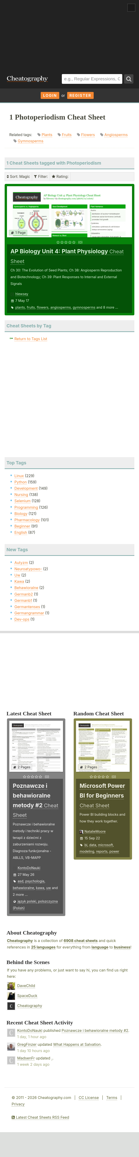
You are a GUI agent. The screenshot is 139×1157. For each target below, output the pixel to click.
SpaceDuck (27, 995)
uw (48, 888)
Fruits (67, 134)
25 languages (43, 947)
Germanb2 (23, 594)
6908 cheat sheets (81, 940)
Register (80, 95)
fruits (31, 307)
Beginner (22, 526)
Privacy (18, 1104)
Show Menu (131, 8)
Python (20, 482)
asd (20, 881)
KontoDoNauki (29, 868)
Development (26, 488)
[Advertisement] (69, 34)
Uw (17, 575)
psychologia (34, 881)
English (20, 532)
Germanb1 (23, 600)
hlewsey (21, 294)
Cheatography (20, 940)
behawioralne (23, 888)
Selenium (22, 501)
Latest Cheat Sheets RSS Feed (40, 1117)
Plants (47, 134)
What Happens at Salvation (77, 1044)
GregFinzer (27, 1044)
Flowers (88, 134)
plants (20, 307)
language (100, 947)
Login (50, 95)
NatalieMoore (95, 831)
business (122, 947)
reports (101, 851)
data (92, 845)
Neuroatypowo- (28, 569)
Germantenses (27, 606)
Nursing (21, 494)
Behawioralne (26, 587)
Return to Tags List (30, 338)
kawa (40, 888)
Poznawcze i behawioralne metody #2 (95, 1030)
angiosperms (60, 307)
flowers (42, 307)
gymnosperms (84, 307)
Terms (111, 1097)
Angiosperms (116, 134)
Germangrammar (29, 613)
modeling (86, 851)
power (114, 851)
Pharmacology (27, 520)
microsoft (105, 845)
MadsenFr (26, 1058)
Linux (19, 475)
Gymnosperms (30, 141)
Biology (20, 513)
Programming (26, 507)
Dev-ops (21, 619)
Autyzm (21, 562)
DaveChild (26, 985)
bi (85, 845)
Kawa (19, 581)
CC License (89, 1097)
